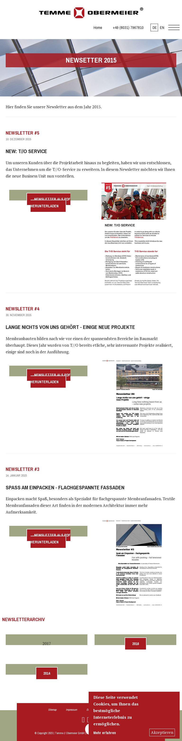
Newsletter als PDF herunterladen (50, 202)
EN (162, 27)
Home (98, 27)
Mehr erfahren (104, 733)
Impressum (71, 709)
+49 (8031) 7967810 (128, 27)
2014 (46, 673)
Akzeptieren (162, 732)
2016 (135, 643)
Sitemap (52, 709)
